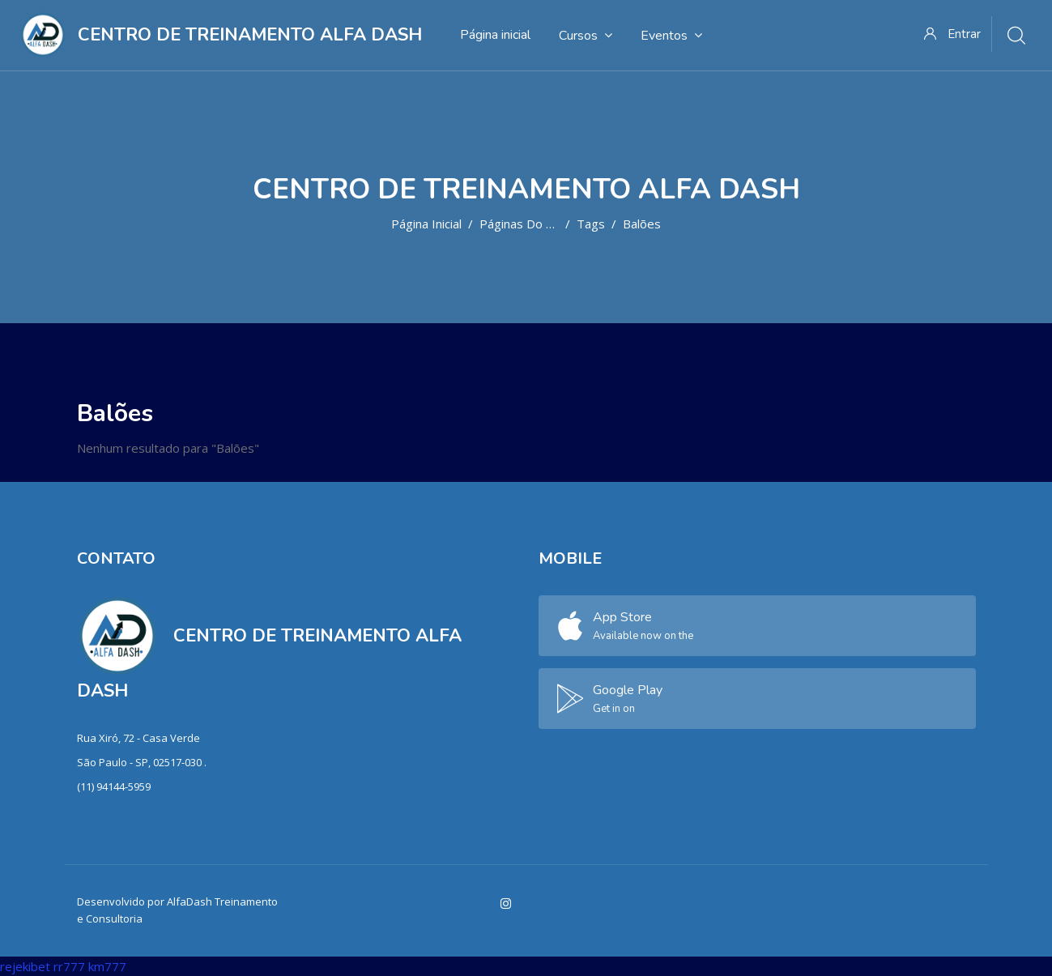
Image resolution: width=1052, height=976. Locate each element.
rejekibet (25, 966)
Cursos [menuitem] (585, 35)
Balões (642, 223)
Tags (591, 223)
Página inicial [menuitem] (495, 35)
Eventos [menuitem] (671, 35)
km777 (107, 966)
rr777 (69, 966)
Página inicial (426, 223)
